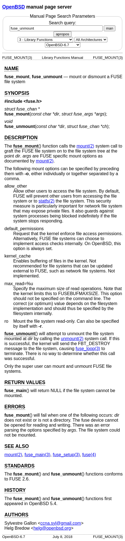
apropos (62, 34)
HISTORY (15, 490)
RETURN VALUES (24, 382)
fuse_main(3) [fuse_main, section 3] (37, 454)
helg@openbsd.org (52, 528)
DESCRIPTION (21, 137)
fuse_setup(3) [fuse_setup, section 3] (66, 454)
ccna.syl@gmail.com (60, 523)
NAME (11, 68)
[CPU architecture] (91, 39)
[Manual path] (62, 45)
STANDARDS (19, 466)
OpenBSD (13, 7)
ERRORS (14, 406)
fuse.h (32, 101)
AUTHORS (16, 515)
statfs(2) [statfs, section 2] (47, 201)
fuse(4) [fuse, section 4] (89, 454)
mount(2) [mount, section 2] (85, 146)
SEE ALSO (16, 446)
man (109, 28)
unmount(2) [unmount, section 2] (72, 338)
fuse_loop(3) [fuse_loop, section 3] (88, 348)
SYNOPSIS (16, 93)
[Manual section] (45, 39)
